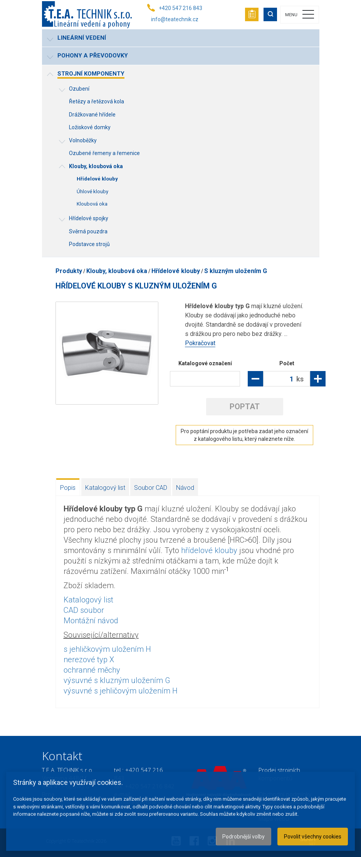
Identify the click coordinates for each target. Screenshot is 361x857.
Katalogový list (105, 487)
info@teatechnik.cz (174, 19)
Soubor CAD (150, 487)
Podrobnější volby (243, 836)
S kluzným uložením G (235, 271)
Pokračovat (200, 343)
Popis (68, 487)
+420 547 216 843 (180, 8)
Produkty (68, 271)
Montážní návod (91, 620)
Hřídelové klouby (175, 271)
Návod (185, 487)
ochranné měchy (92, 670)
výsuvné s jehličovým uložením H (121, 690)
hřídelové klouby (209, 550)
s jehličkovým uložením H (107, 649)
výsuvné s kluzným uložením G (117, 680)
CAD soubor (84, 610)
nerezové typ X (89, 659)
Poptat (245, 406)
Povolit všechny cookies (312, 836)
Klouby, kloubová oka (116, 271)
